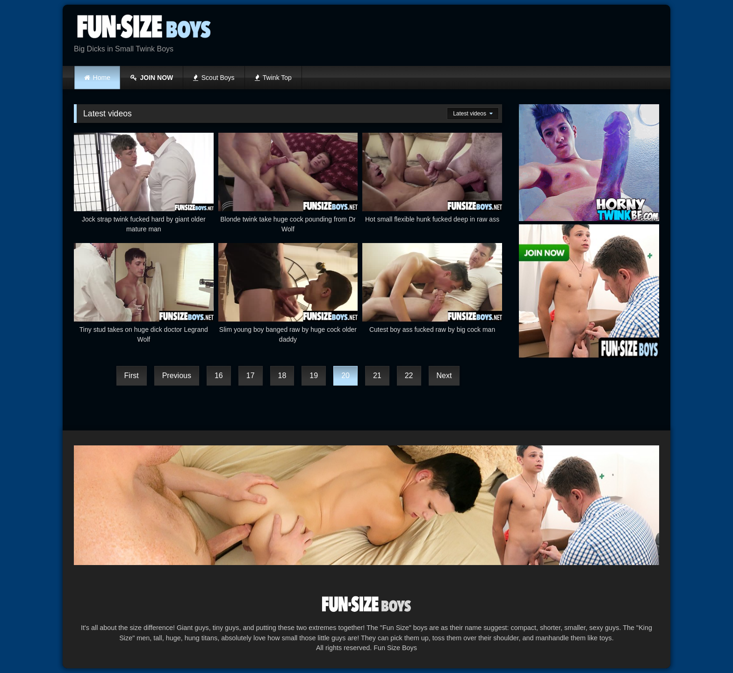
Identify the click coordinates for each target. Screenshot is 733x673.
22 (409, 375)
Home (101, 77)
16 (219, 375)
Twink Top (273, 77)
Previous (176, 375)
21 (377, 375)
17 (250, 375)
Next (444, 375)
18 (282, 375)
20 (345, 375)
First (131, 375)
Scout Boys (213, 77)
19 (313, 375)
